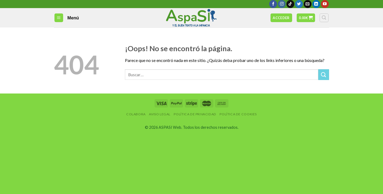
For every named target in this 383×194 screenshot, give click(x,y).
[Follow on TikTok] (290, 4)
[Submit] (323, 74)
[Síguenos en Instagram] (282, 4)
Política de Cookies (238, 114)
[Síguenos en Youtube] (325, 4)
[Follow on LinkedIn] (316, 4)
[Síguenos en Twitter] (299, 4)
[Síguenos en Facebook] (273, 4)
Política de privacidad (195, 114)
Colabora (136, 114)
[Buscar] (324, 17)
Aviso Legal (159, 114)
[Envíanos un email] (308, 4)
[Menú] (58, 17)
